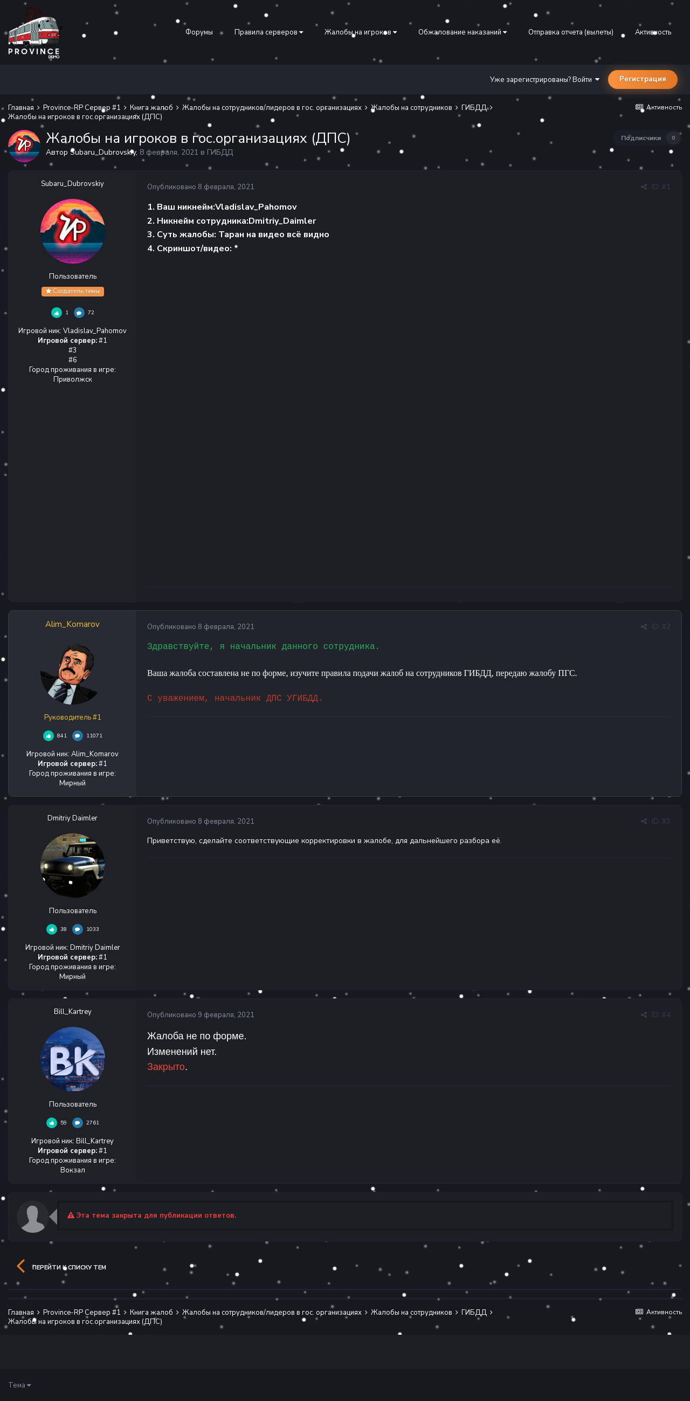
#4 (666, 1015)
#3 (666, 821)
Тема (19, 1385)
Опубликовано (200, 187)
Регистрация (642, 79)
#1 (666, 187)
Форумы (199, 32)
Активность (653, 32)
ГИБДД (220, 152)
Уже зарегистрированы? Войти (544, 80)
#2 (666, 627)
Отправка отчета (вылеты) (570, 32)
